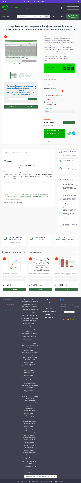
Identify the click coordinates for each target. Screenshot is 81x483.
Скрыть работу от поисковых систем (53, 91)
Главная (4, 23)
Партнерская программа (49, 311)
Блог (49, 302)
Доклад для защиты (50, 104)
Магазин (49, 299)
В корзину (69, 122)
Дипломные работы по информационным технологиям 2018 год (30, 415)
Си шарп (20, 202)
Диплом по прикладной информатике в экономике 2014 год (52, 23)
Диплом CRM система (30, 466)
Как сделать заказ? (43, 8)
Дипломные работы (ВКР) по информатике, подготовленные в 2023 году (30, 311)
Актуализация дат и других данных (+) (56, 102)
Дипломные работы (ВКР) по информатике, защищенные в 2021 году (30, 345)
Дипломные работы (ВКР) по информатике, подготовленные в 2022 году (30, 331)
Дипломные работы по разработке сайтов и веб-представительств (30, 392)
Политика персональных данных (69, 316)
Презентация (48, 95)
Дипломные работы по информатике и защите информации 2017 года (29, 421)
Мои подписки (49, 317)
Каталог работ (6, 16)
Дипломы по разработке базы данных (12, 199)
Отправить (33, 99)
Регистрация (75, 8)
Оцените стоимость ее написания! (28, 167)
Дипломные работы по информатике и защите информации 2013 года (29, 452)
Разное (30, 469)
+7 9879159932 (6, 300)
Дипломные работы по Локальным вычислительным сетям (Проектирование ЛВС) (29, 377)
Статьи (30, 472)
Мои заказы (49, 308)
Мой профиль (49, 314)
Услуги (23, 8)
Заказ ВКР (34, 8)
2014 (12, 202)
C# (14, 202)
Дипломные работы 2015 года (30, 432)
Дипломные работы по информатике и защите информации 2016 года (29, 428)
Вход (69, 8)
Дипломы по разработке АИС (30, 315)
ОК (54, 476)
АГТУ (17, 202)
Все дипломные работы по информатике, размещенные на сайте (30, 325)
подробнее (7, 186)
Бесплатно (30, 475)
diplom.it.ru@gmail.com (8, 310)
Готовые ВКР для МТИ (29, 336)
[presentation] (73, 252)
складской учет (7, 202)
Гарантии (28, 8)
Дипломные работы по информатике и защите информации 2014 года (22, 23)
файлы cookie (35, 476)
